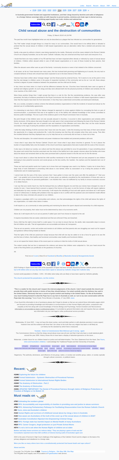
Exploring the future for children (32, 375)
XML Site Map (68, 451)
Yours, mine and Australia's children (32, 410)
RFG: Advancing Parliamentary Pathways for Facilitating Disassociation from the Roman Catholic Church (61, 407)
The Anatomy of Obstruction (30, 386)
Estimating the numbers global (30, 401)
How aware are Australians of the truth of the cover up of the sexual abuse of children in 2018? (56, 416)
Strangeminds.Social (86, 256)
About (102, 6)
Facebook (51, 256)
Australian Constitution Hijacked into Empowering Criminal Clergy (45, 419)
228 (79, 10)
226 (69, 10)
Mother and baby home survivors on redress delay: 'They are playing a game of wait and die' (48, 430)
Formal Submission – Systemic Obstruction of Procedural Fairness (46, 377)
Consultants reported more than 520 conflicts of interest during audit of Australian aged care (48, 433)
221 (44, 10)
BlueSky (59, 256)
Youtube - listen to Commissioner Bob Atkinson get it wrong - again (59, 331)
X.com (35, 256)
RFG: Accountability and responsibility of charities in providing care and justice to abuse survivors (58, 404)
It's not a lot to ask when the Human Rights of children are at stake (45, 428)
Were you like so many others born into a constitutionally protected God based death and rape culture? (52, 443)
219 (34, 10)
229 (84, 10)
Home (114, 6)
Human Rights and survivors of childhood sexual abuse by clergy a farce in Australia (52, 413)
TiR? (108, 6)
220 (39, 10)
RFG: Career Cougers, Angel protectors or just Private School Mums (46, 425)
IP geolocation (52, 453)
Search (88, 6)
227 (74, 10)
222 (49, 10)
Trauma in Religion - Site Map (52, 451)
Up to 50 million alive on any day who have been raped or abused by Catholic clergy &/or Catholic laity (52, 270)
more (72, 298)
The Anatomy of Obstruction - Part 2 (34, 383)
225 (64, 10)
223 (54, 10)
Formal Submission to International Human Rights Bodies (42, 380)
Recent (95, 6)
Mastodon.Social (70, 256)
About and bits (19, 447)
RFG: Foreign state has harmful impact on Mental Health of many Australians (49, 422)
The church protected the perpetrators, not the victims (34, 278)
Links (82, 6)
